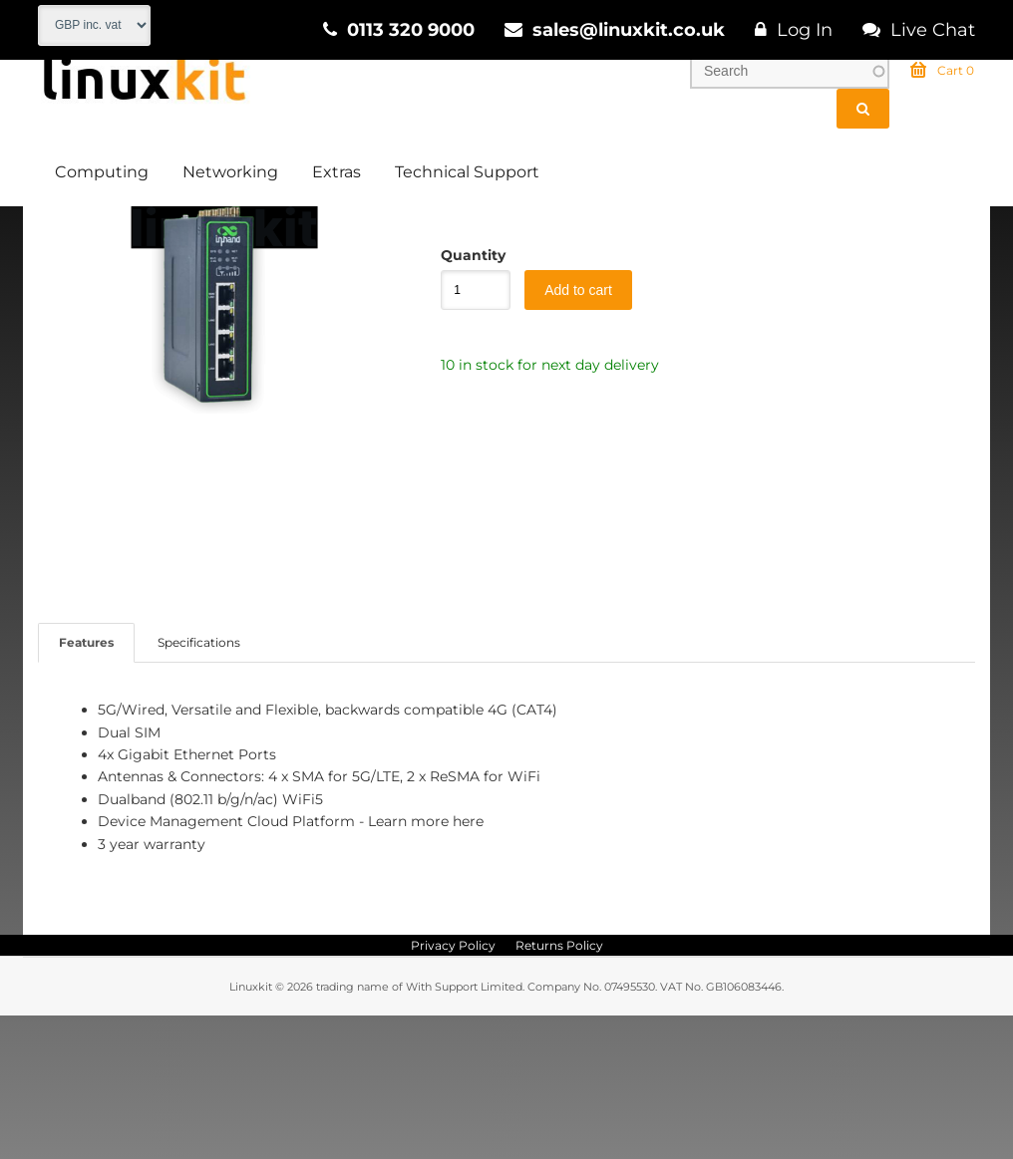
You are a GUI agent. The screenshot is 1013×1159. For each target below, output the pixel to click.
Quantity (466, 399)
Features (86, 785)
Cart (942, 74)
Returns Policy (559, 1088)
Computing (102, 174)
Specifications (199, 785)
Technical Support (467, 174)
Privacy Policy (453, 1088)
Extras (336, 174)
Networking (230, 174)
